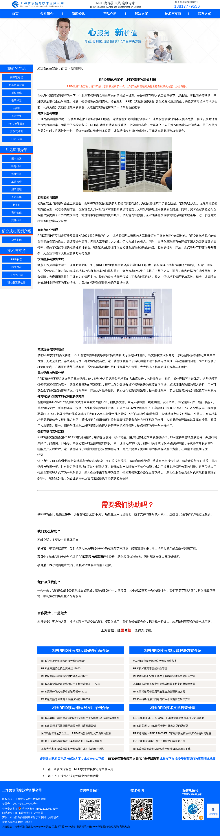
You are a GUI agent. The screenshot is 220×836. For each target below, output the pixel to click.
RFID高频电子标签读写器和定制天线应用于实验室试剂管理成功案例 (80, 717)
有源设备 (16, 115)
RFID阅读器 (98, 826)
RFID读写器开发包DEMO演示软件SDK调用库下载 (161, 748)
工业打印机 (16, 139)
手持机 (16, 108)
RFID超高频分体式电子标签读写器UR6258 (65, 699)
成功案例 (16, 239)
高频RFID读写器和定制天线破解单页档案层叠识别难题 (164, 683)
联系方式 (204, 14)
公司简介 (46, 14)
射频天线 (16, 92)
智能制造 (16, 174)
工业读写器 (58, 826)
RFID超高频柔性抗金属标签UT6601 (61, 668)
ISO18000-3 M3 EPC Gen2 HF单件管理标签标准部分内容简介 (168, 717)
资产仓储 (16, 212)
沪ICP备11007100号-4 (25, 803)
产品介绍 (109, 14)
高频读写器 (16, 77)
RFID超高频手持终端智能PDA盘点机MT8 (64, 676)
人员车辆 (16, 197)
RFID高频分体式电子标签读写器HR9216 (64, 691)
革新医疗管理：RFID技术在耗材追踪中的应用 (83, 769)
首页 (15, 14)
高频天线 (124, 826)
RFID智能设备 (16, 123)
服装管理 (16, 189)
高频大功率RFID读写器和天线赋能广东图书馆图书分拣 (72, 748)
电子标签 (16, 100)
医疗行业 (16, 166)
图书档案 (16, 158)
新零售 (16, 204)
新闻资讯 (78, 14)
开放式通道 (16, 131)
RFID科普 (16, 259)
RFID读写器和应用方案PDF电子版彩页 (133, 758)
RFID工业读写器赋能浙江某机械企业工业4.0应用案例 (71, 741)
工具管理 (16, 181)
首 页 (64, 68)
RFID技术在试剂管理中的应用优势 (76, 776)
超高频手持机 (84, 826)
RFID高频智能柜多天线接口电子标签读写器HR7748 (70, 683)
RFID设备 (70, 826)
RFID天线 (45, 826)
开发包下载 (16, 274)
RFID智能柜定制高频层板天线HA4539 (63, 660)
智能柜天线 (112, 826)
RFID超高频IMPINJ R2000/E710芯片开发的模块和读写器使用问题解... (173, 733)
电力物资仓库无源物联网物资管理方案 (155, 660)
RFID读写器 (22, 812)
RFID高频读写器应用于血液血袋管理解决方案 (159, 691)
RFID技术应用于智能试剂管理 (150, 668)
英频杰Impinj (32, 826)
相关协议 (16, 267)
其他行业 (16, 220)
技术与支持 (173, 14)
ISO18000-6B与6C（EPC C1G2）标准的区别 (159, 741)
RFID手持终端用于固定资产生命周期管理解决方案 (161, 699)
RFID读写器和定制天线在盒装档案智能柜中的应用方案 (164, 676)
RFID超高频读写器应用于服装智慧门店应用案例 (68, 725)
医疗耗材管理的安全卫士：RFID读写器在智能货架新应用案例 (76, 733)
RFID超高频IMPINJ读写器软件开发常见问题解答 (161, 725)
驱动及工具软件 (16, 282)
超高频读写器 (16, 85)
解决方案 (141, 14)
